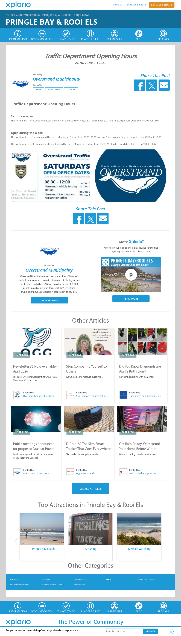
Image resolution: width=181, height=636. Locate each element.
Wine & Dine (79, 584)
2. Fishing (90, 548)
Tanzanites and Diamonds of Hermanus (145, 396)
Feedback (131, 4)
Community (54, 89)
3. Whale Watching (139, 548)
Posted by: (38, 74)
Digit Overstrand (85, 473)
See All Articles (90, 488)
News (85, 15)
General (71, 89)
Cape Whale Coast (28, 15)
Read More (131, 298)
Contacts (117, 4)
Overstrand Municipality (56, 79)
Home (10, 15)
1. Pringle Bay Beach (42, 548)
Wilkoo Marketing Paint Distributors (145, 473)
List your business (161, 4)
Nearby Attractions (52, 584)
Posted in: (37, 85)
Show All (15, 579)
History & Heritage (19, 584)
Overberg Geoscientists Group (39, 396)
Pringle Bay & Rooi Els (56, 15)
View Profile (49, 300)
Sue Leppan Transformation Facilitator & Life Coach (92, 396)
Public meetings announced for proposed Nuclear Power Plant (34, 449)
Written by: (49, 265)
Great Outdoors (146, 579)
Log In (142, 4)
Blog (77, 15)
